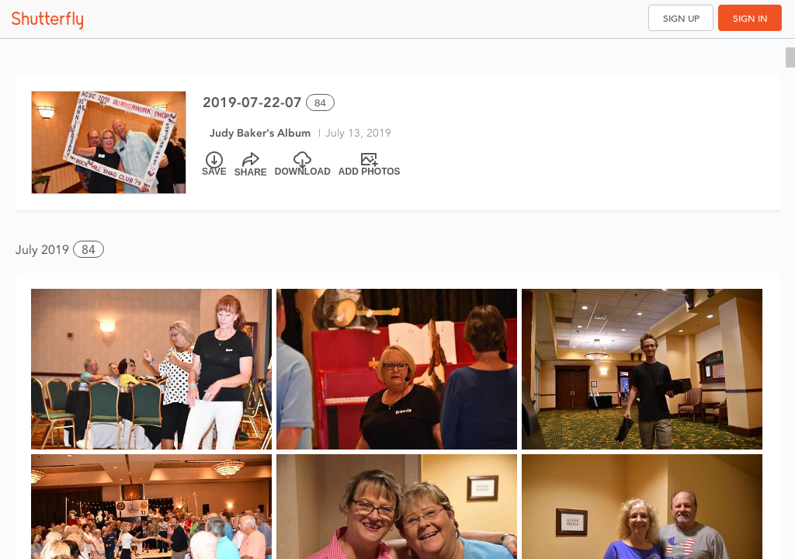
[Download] (303, 164)
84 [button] (88, 249)
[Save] (214, 164)
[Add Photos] (369, 164)
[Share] (250, 164)
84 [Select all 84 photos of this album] (320, 103)
